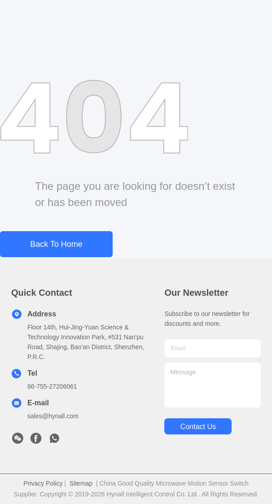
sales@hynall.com (53, 416)
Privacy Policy (42, 483)
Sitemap (81, 483)
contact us (198, 426)
